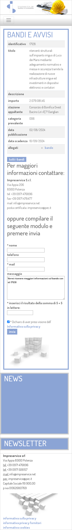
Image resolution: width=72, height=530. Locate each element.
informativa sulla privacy (19, 518)
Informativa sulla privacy (23, 326)
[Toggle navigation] (8, 20)
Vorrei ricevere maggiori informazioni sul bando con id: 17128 (36, 288)
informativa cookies (16, 527)
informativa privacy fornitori (22, 523)
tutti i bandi (16, 159)
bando (49, 148)
